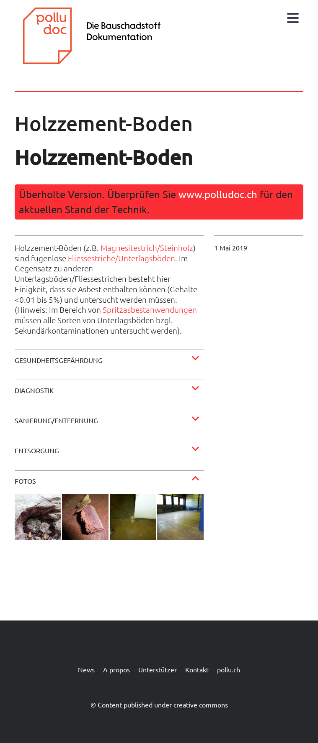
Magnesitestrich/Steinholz (147, 248)
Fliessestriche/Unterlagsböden (121, 258)
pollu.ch (228, 669)
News (86, 669)
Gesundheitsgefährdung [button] (59, 360)
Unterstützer (157, 669)
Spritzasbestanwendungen (150, 309)
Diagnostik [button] (34, 390)
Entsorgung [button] (37, 450)
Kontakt (197, 669)
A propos (116, 669)
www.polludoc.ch (217, 194)
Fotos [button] (25, 481)
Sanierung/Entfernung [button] (56, 420)
